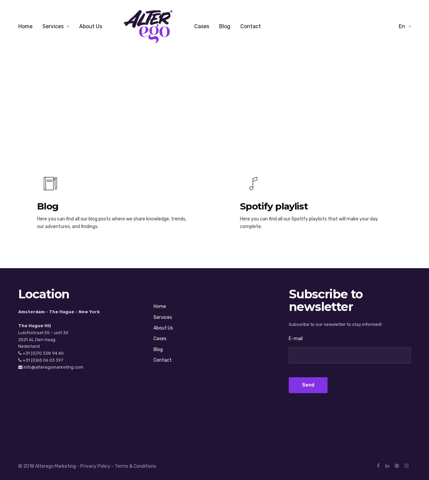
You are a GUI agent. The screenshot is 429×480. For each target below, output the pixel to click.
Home (25, 26)
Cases (201, 26)
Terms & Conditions (135, 466)
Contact (250, 26)
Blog (224, 26)
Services (53, 26)
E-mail (296, 338)
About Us (90, 26)
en (402, 26)
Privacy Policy (95, 466)
